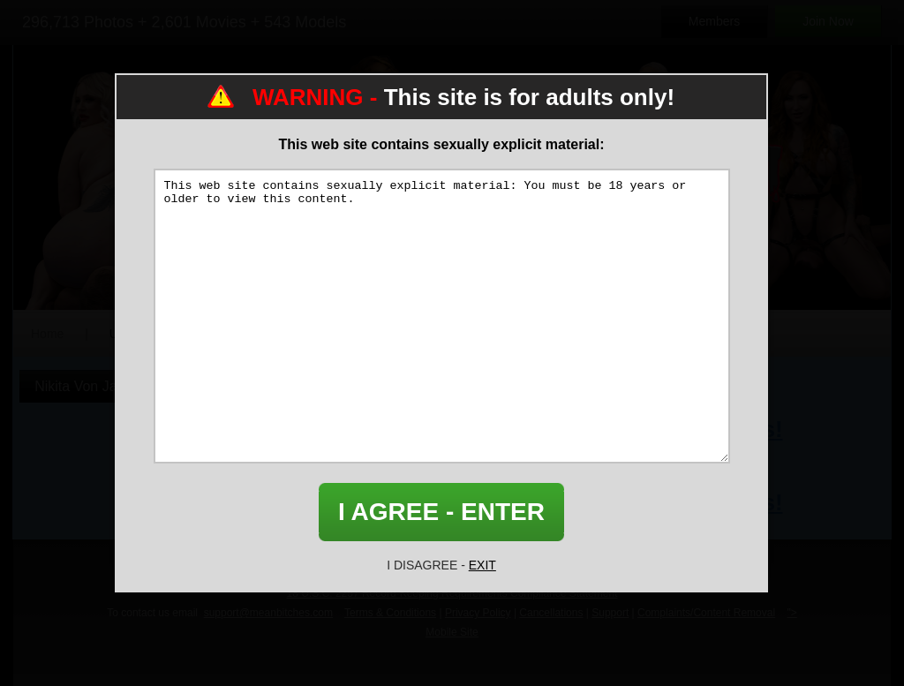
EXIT (482, 565)
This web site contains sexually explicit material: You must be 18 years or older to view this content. (442, 316)
